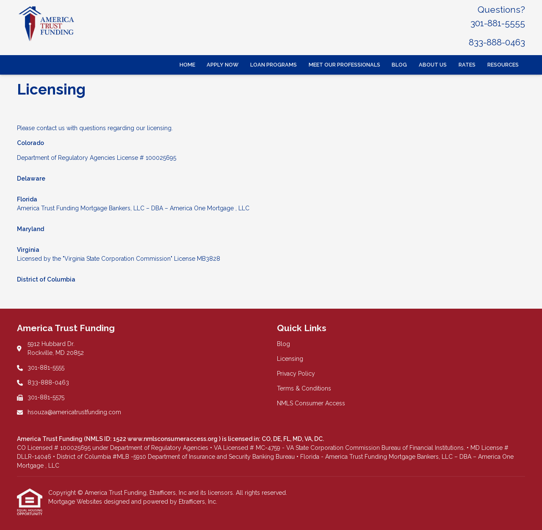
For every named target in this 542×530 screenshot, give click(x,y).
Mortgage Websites (76, 501)
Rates (467, 64)
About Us (433, 64)
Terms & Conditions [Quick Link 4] (304, 388)
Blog (399, 64)
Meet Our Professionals (344, 64)
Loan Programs (273, 64)
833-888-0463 (497, 42)
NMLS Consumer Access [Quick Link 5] (311, 403)
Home (187, 64)
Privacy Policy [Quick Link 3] (296, 373)
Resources (503, 64)
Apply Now (222, 64)
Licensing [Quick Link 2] (290, 358)
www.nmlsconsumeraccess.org (173, 438)
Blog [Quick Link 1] (283, 343)
